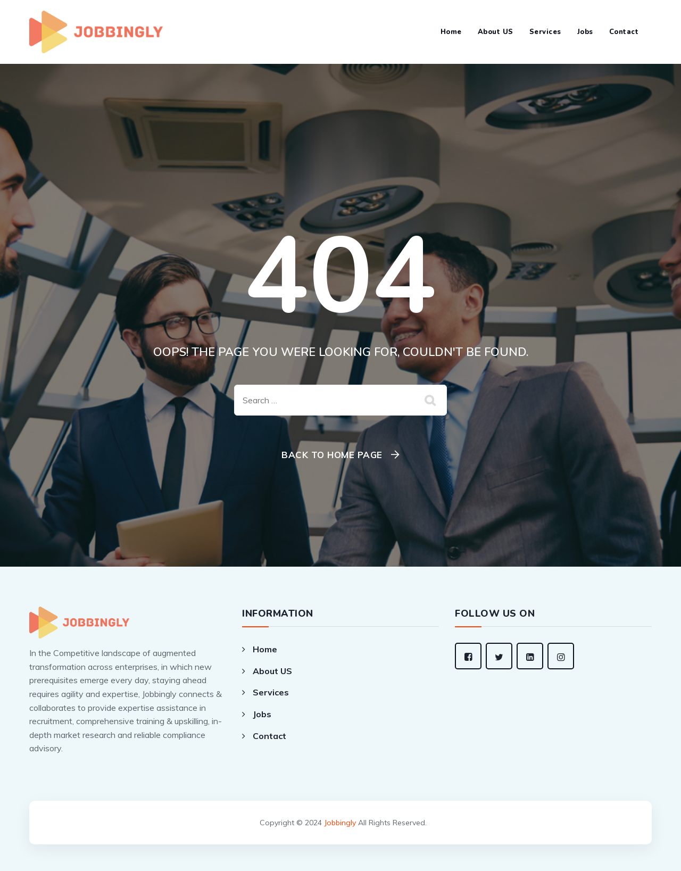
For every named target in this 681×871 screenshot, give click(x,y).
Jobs (585, 32)
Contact (624, 32)
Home (451, 32)
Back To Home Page (332, 454)
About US (495, 32)
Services (545, 32)
